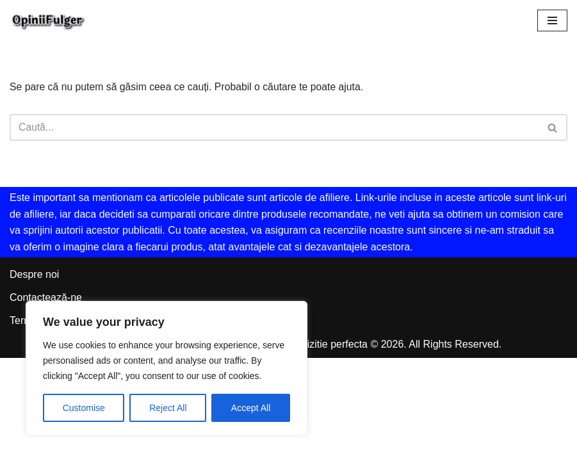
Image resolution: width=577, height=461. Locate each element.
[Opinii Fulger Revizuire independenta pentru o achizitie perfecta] (48, 20)
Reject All (167, 408)
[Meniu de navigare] (552, 20)
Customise (84, 408)
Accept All (250, 408)
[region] (166, 368)
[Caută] (274, 128)
